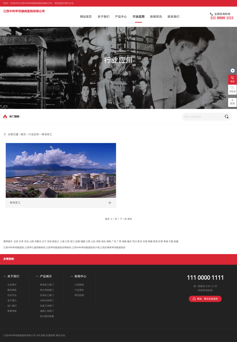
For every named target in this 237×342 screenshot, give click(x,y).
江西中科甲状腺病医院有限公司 (24, 11)
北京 (16, 241)
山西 (31, 241)
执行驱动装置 (47, 316)
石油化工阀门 (47, 295)
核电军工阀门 (47, 284)
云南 (145, 241)
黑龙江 (55, 241)
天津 (21, 241)
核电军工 (47, 134)
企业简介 (12, 284)
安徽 (77, 241)
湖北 (103, 241)
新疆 (176, 241)
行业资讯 (79, 290)
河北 (26, 241)
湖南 (108, 241)
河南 (98, 241)
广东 (114, 241)
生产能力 (12, 300)
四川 (134, 241)
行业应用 (33, 134)
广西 (119, 241)
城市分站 (69, 3)
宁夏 (171, 241)
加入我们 (12, 305)
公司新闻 (79, 284)
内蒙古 (37, 241)
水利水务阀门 (47, 300)
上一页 (113, 219)
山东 (93, 241)
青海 (165, 241)
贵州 (139, 241)
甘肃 (160, 241)
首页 (23, 134)
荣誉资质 (12, 311)
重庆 (129, 241)
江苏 (67, 241)
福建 (82, 241)
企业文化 (12, 295)
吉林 (49, 241)
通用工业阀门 (47, 311)
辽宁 (44, 241)
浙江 (72, 241)
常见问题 (79, 295)
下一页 (123, 219)
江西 (88, 241)
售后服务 (12, 290)
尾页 (129, 219)
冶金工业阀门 (47, 305)
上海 (62, 241)
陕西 (155, 241)
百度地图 (50, 335)
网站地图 (59, 3)
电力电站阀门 (47, 290)
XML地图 (40, 335)
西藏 (150, 241)
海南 (124, 241)
